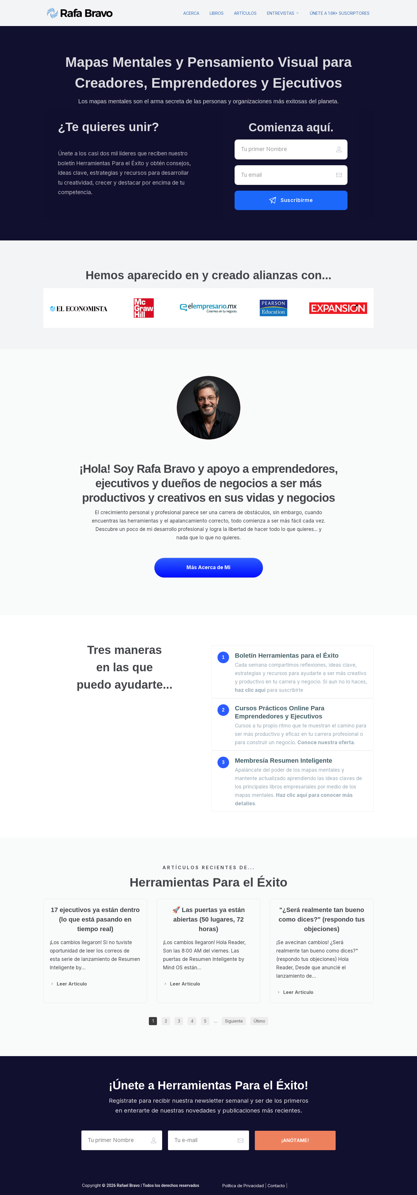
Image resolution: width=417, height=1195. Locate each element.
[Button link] (291, 200)
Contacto (276, 1185)
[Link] (191, 13)
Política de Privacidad (243, 1185)
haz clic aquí (250, 690)
